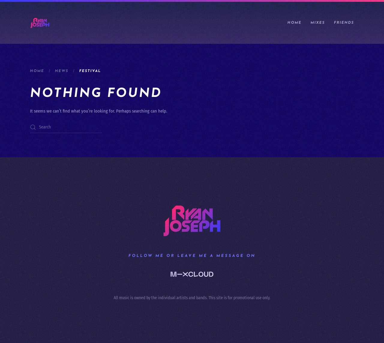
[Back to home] (40, 23)
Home (294, 23)
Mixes (317, 23)
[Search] (66, 127)
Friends (344, 23)
